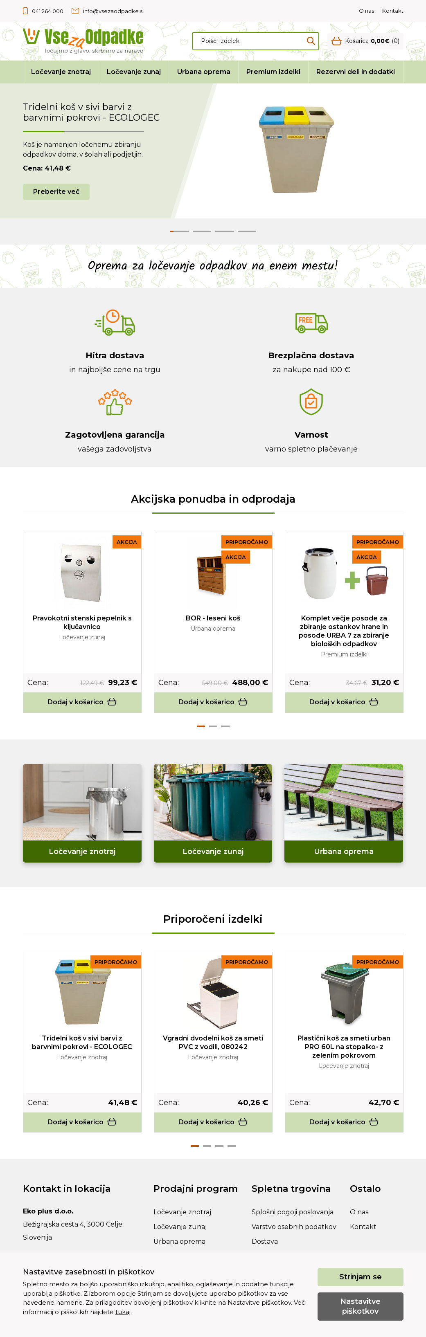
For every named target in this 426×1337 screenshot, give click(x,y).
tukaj (123, 1312)
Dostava (265, 1241)
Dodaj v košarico (82, 702)
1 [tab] (201, 726)
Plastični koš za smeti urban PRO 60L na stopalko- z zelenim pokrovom (344, 1046)
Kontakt (392, 10)
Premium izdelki (273, 72)
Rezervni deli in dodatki (355, 72)
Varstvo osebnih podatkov (294, 1227)
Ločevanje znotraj (61, 72)
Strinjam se (360, 1276)
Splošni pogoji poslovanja (293, 1212)
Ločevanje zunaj (134, 72)
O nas (366, 10)
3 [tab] (225, 726)
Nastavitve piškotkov (360, 1306)
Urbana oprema (203, 72)
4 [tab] (232, 1146)
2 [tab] (213, 726)
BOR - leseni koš (213, 618)
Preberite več (56, 191)
